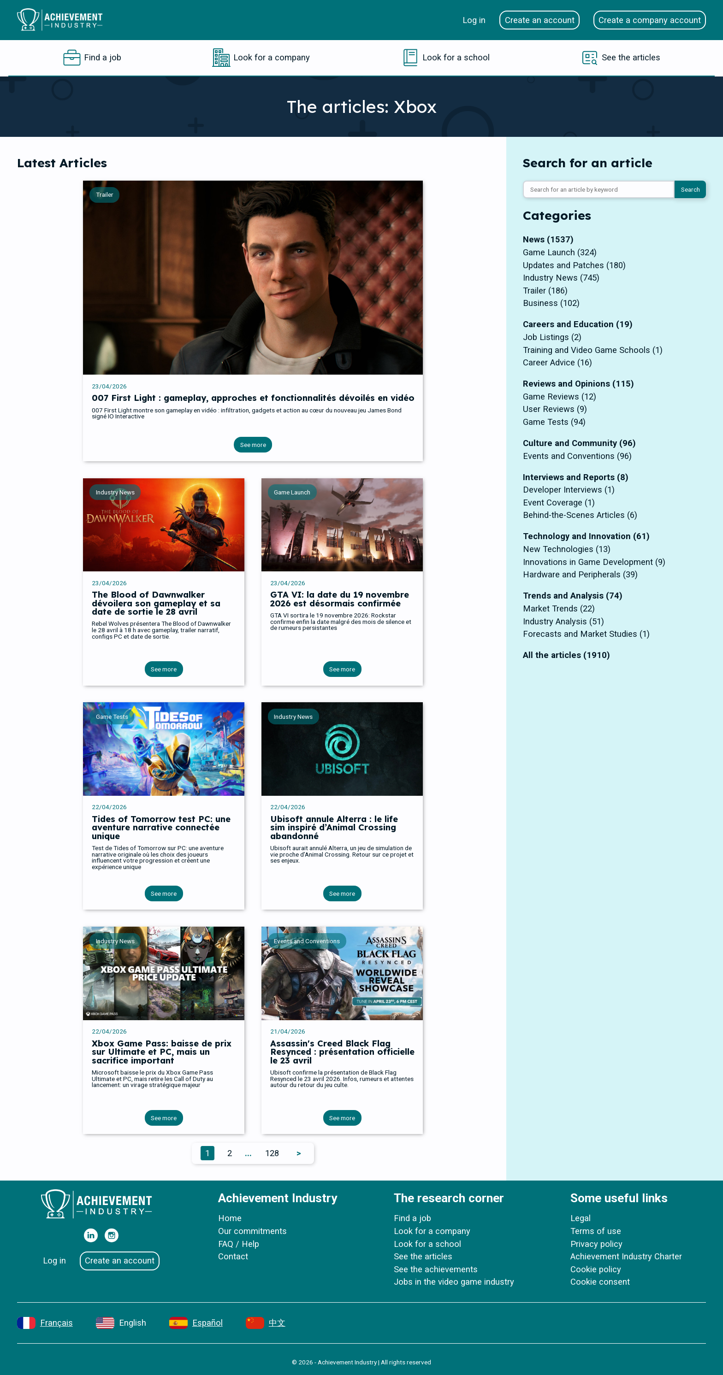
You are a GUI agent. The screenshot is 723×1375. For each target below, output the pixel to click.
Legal (580, 1218)
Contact (233, 1256)
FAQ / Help (238, 1244)
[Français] (45, 1322)
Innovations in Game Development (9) (594, 562)
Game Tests (112, 716)
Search (690, 189)
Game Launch (292, 492)
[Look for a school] (445, 57)
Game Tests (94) (554, 422)
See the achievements (436, 1269)
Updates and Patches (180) (574, 265)
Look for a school (427, 1244)
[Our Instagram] (112, 1235)
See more (253, 444)
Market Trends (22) (559, 608)
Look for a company (432, 1231)
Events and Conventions (307, 941)
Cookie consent (600, 1282)
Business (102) (551, 303)
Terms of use (595, 1231)
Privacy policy (596, 1244)
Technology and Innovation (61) (586, 536)
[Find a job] (92, 57)
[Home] (63, 19)
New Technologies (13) (566, 549)
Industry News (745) (561, 277)
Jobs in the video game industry (454, 1282)
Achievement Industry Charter (626, 1256)
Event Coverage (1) (559, 502)
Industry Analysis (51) (563, 621)
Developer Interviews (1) (569, 489)
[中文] (265, 1322)
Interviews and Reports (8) (575, 477)
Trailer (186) (545, 290)
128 (272, 1153)
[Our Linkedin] (91, 1235)
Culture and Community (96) (579, 443)
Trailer (104, 194)
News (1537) (548, 239)
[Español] (196, 1322)
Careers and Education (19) (578, 324)
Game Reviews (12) (559, 396)
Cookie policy (595, 1269)
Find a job (412, 1218)
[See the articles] (620, 57)
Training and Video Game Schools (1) (593, 350)
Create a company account (650, 20)
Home (230, 1218)
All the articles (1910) (566, 655)
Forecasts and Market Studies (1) (586, 634)
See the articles (423, 1256)
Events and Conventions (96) (577, 456)
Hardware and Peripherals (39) (580, 574)
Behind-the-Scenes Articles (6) (580, 515)
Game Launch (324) (560, 252)
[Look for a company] (261, 57)
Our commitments (252, 1231)
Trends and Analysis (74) (572, 595)
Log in (474, 20)
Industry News (115, 492)
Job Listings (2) (552, 337)
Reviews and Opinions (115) (578, 383)
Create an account (540, 20)
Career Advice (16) (557, 362)
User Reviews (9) (555, 409)
